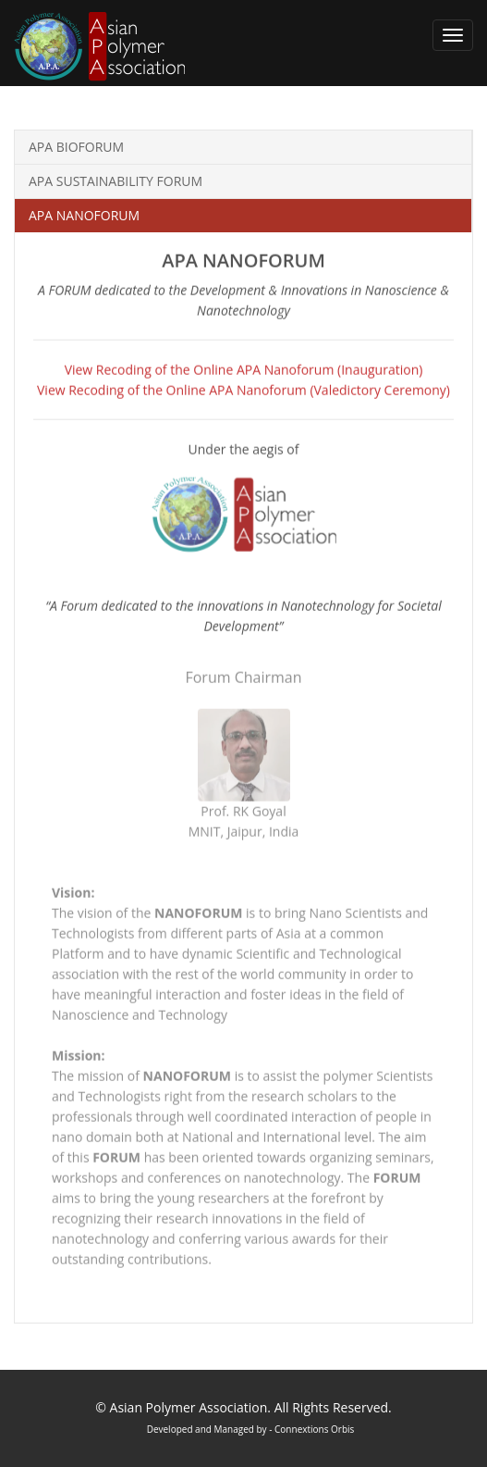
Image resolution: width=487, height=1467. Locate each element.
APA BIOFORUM (76, 146)
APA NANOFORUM (84, 215)
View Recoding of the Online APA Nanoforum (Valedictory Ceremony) (243, 389)
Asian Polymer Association (189, 1407)
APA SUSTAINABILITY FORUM (115, 181)
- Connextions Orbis (311, 1429)
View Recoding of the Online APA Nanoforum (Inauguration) (244, 369)
